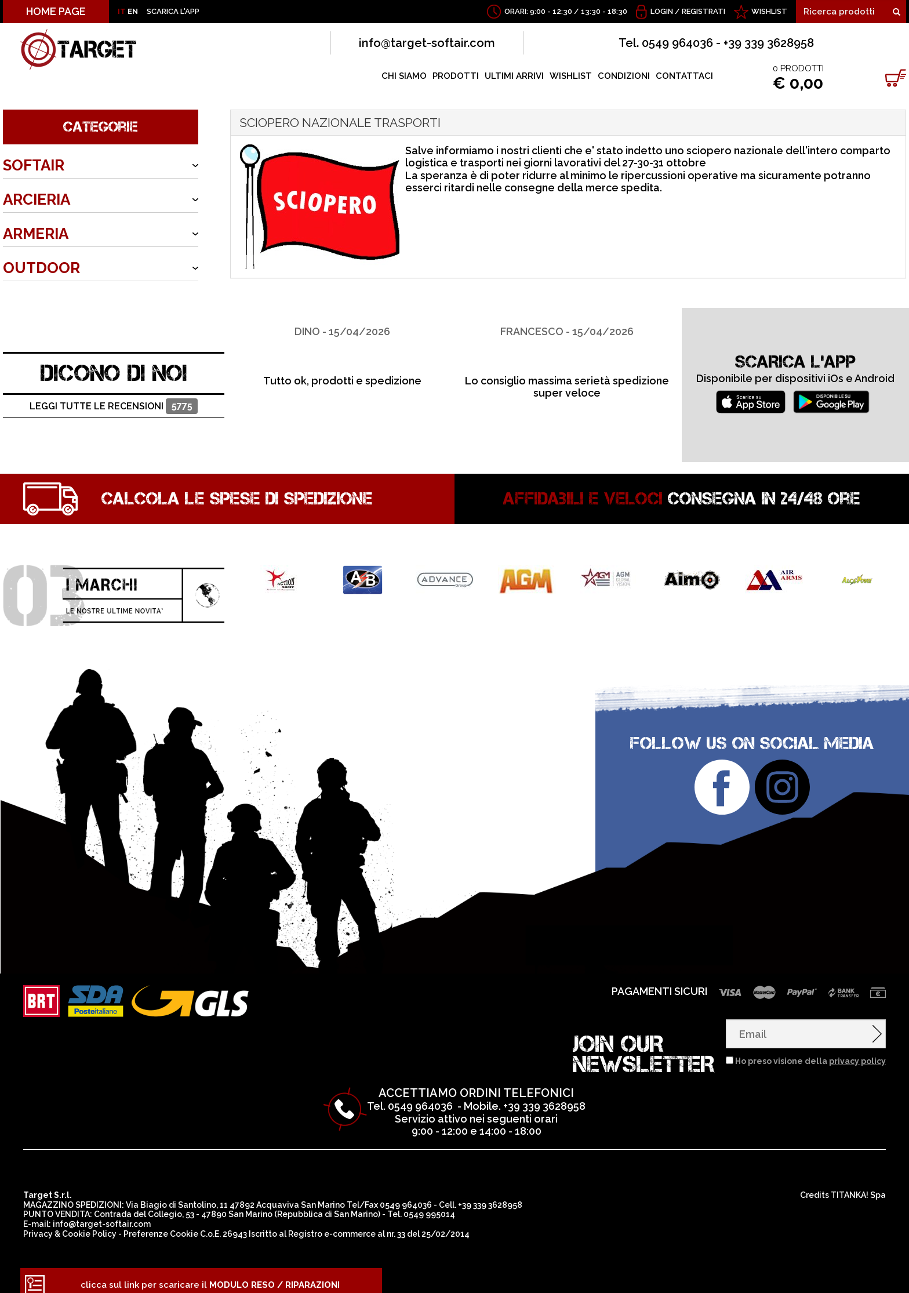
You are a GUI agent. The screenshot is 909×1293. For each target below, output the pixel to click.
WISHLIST (769, 11)
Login (661, 11)
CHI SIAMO (404, 76)
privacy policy (857, 1052)
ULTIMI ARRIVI (514, 76)
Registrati (703, 11)
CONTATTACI (684, 76)
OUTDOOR (41, 268)
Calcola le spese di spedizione (237, 490)
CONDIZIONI (624, 76)
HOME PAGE (56, 11)
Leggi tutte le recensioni (114, 398)
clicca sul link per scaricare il (210, 1276)
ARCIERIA (36, 199)
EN (133, 11)
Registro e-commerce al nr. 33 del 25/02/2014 (379, 1225)
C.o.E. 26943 (223, 1225)
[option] (342, 339)
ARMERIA (35, 233)
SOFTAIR (33, 165)
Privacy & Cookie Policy (70, 1225)
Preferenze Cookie (160, 1225)
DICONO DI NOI (114, 364)
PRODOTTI (455, 76)
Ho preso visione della (810, 1052)
